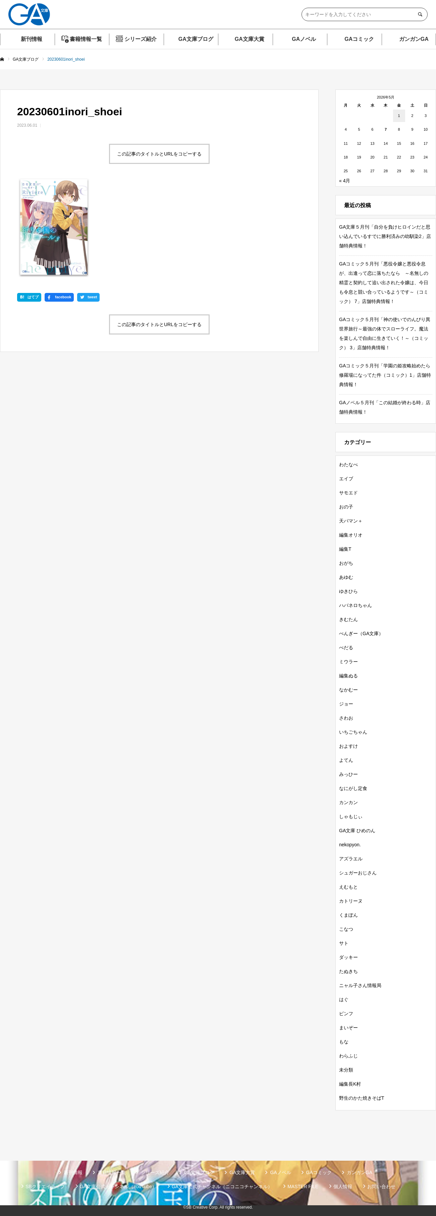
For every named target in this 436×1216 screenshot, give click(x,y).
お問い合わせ (381, 1186)
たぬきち (348, 971)
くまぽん (348, 915)
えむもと (348, 887)
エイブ (346, 478)
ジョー (346, 704)
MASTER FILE (302, 1186)
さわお (346, 718)
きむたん (348, 619)
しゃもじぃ (351, 816)
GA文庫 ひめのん (357, 830)
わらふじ (348, 1055)
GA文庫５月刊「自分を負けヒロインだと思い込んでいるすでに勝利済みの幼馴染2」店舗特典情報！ (385, 236)
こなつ (346, 929)
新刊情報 (31, 39)
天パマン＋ (351, 521)
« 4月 (344, 180)
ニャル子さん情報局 (360, 985)
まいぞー (348, 1027)
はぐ (343, 999)
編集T (345, 549)
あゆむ (346, 577)
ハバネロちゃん (355, 605)
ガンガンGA (414, 39)
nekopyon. (350, 844)
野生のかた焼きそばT (361, 1098)
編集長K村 (350, 1084)
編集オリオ (351, 535)
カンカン (348, 802)
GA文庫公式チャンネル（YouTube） (118, 1186)
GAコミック (359, 39)
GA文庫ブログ (195, 39)
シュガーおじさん (358, 872)
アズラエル (351, 858)
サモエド (348, 492)
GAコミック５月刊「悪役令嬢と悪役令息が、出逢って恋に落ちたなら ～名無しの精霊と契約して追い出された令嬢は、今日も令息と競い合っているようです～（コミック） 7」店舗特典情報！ (383, 282)
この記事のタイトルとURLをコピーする (159, 154)
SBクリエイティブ (45, 1186)
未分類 (346, 1070)
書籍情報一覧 (86, 39)
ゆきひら (348, 591)
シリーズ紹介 (140, 39)
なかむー (348, 689)
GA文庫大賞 (249, 39)
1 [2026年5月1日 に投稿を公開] (399, 116)
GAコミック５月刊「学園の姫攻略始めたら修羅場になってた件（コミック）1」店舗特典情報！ (385, 375)
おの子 (346, 506)
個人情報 (342, 1186)
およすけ (348, 746)
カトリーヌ (351, 901)
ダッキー (348, 957)
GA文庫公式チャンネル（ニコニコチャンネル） (222, 1186)
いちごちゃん (353, 732)
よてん (346, 760)
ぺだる (346, 647)
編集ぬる (348, 675)
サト (343, 943)
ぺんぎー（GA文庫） (361, 633)
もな (343, 1041)
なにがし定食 (353, 788)
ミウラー (348, 661)
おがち (346, 563)
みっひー (348, 774)
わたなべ (348, 464)
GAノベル (304, 39)
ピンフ (346, 1013)
